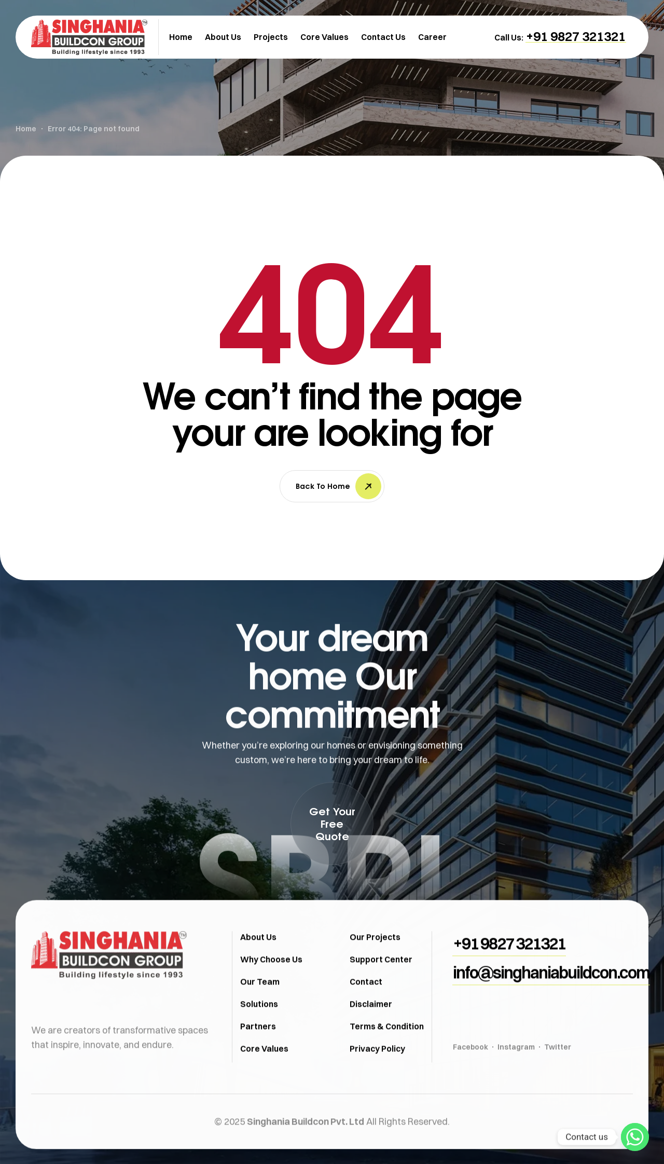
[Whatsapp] (635, 1137)
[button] (576, 36)
